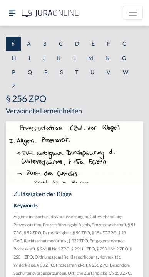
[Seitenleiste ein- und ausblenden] (12, 13)
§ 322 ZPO (78, 240)
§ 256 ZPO (99, 264)
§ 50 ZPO (81, 232)
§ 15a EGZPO (104, 232)
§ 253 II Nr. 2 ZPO (112, 248)
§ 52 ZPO (32, 232)
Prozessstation (27, 224)
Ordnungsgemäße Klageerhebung (66, 256)
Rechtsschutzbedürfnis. (45, 240)
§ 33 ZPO (45, 264)
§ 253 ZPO (121, 272)
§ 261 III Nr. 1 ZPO (53, 248)
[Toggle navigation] (133, 13)
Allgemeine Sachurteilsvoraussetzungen (50, 216)
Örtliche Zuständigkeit (89, 272)
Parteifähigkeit (57, 232)
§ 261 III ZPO (83, 248)
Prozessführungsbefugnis (66, 224)
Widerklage (24, 264)
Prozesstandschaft (109, 224)
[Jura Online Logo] (50, 13)
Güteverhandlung (106, 216)
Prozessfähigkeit (71, 264)
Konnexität (109, 256)
